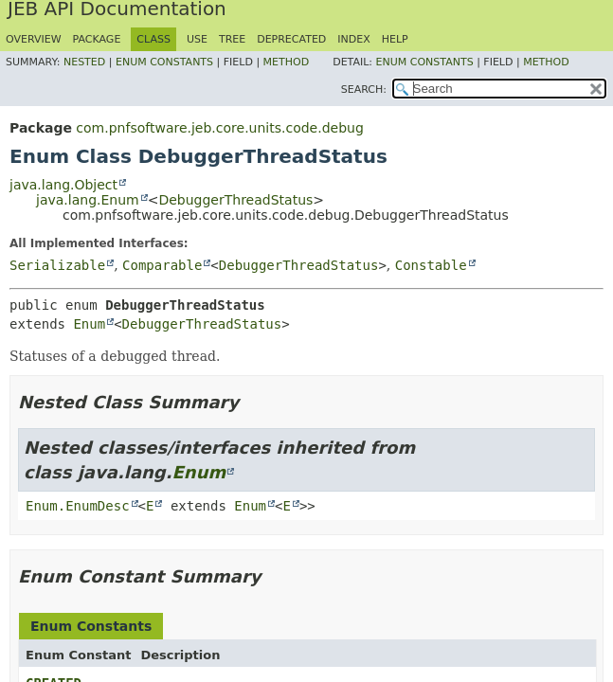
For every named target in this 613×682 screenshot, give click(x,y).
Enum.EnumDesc (78, 505)
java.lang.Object (63, 184)
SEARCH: (364, 89)
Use (197, 39)
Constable (431, 265)
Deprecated (291, 39)
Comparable (162, 265)
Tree (232, 39)
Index (353, 39)
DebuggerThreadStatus (235, 199)
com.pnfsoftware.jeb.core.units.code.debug (219, 127)
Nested (84, 62)
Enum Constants (164, 62)
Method (286, 62)
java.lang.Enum (87, 199)
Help (395, 39)
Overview (34, 39)
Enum (89, 324)
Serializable (57, 265)
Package (97, 39)
